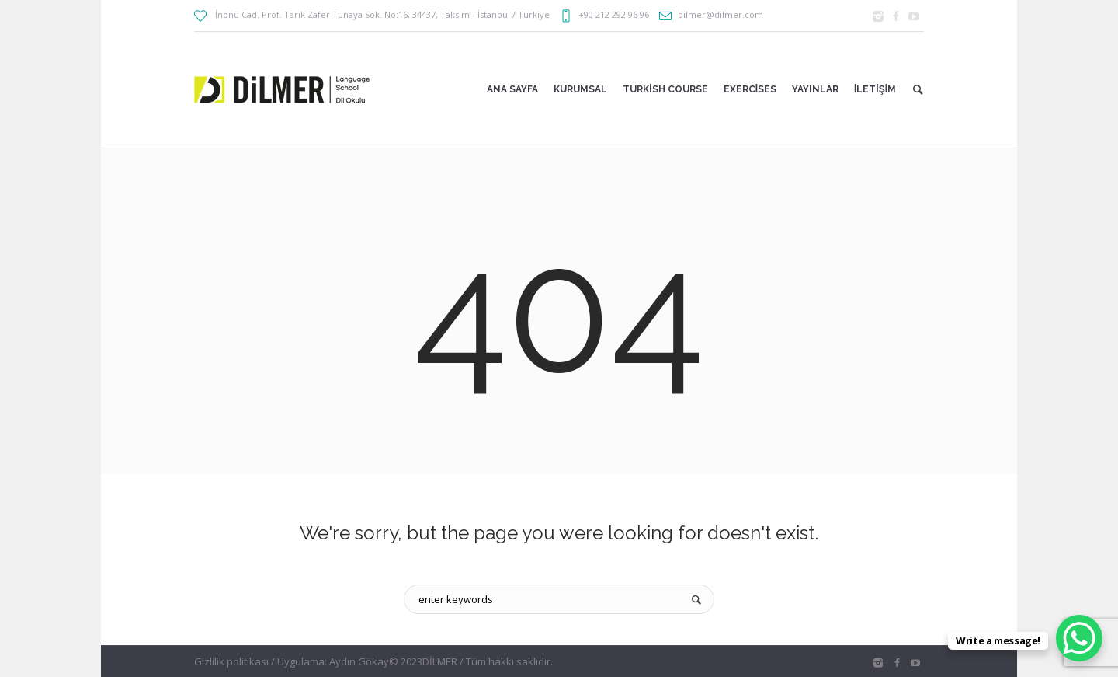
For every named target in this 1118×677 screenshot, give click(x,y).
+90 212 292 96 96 (613, 14)
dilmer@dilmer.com (720, 14)
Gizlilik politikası (231, 661)
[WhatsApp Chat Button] (1079, 638)
